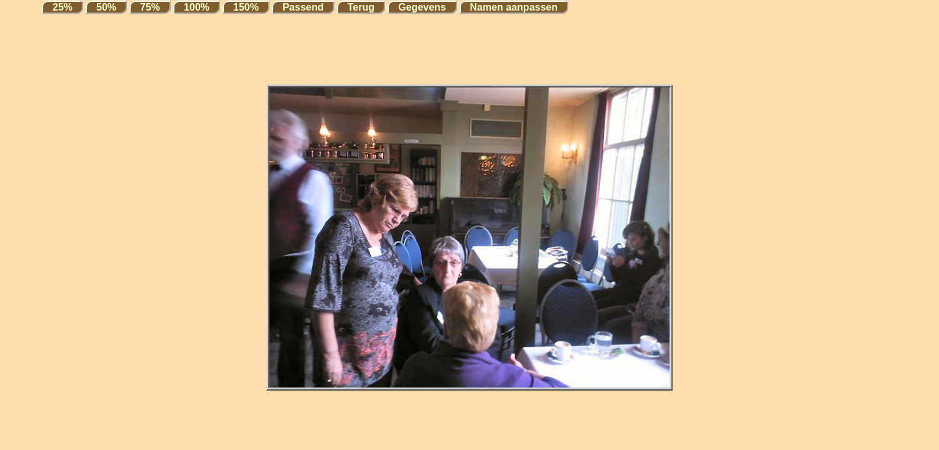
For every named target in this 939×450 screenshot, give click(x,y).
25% (63, 7)
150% (246, 7)
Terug (361, 7)
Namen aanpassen (514, 7)
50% (106, 7)
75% (150, 7)
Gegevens (422, 7)
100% (196, 7)
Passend (303, 7)
